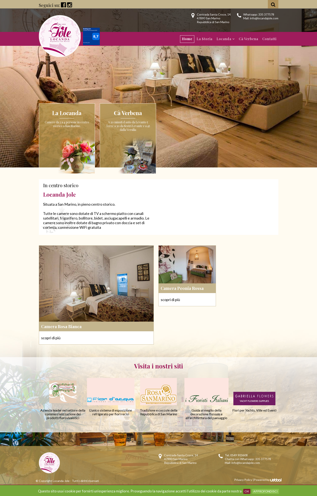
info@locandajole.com (264, 18)
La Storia (204, 39)
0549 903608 (239, 455)
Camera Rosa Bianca (61, 326)
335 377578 (266, 14)
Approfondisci (265, 491)
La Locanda (67, 113)
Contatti (269, 39)
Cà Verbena (248, 39)
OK (247, 491)
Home (187, 39)
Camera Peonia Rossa (182, 288)
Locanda (226, 39)
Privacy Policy (243, 480)
